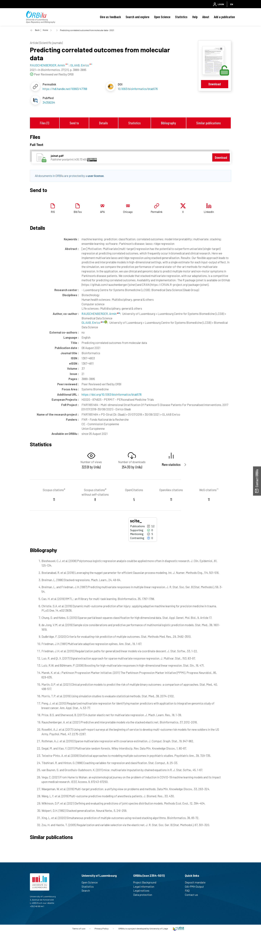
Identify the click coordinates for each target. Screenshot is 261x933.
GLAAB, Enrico (93, 322)
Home (45, 30)
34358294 (49, 102)
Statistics (181, 17)
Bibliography (168, 123)
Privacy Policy (102, 928)
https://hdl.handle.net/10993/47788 (65, 89)
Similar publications (208, 123)
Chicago (128, 211)
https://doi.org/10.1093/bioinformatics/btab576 (112, 394)
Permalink (156, 211)
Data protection (144, 894)
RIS (53, 211)
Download (214, 84)
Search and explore (137, 17)
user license (96, 175)
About (205, 17)
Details (103, 123)
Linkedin (209, 211)
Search (87, 890)
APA (102, 211)
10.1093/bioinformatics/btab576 (138, 89)
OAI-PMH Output (196, 886)
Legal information (145, 886)
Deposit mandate (197, 882)
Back (37, 30)
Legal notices (142, 890)
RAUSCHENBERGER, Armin (101, 313)
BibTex (78, 211)
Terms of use (78, 928)
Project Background (146, 882)
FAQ (189, 890)
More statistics (171, 464)
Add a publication (224, 17)
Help (195, 17)
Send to (74, 123)
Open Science (162, 17)
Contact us (193, 894)
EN (231, 4)
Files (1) (44, 123)
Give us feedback (110, 17)
